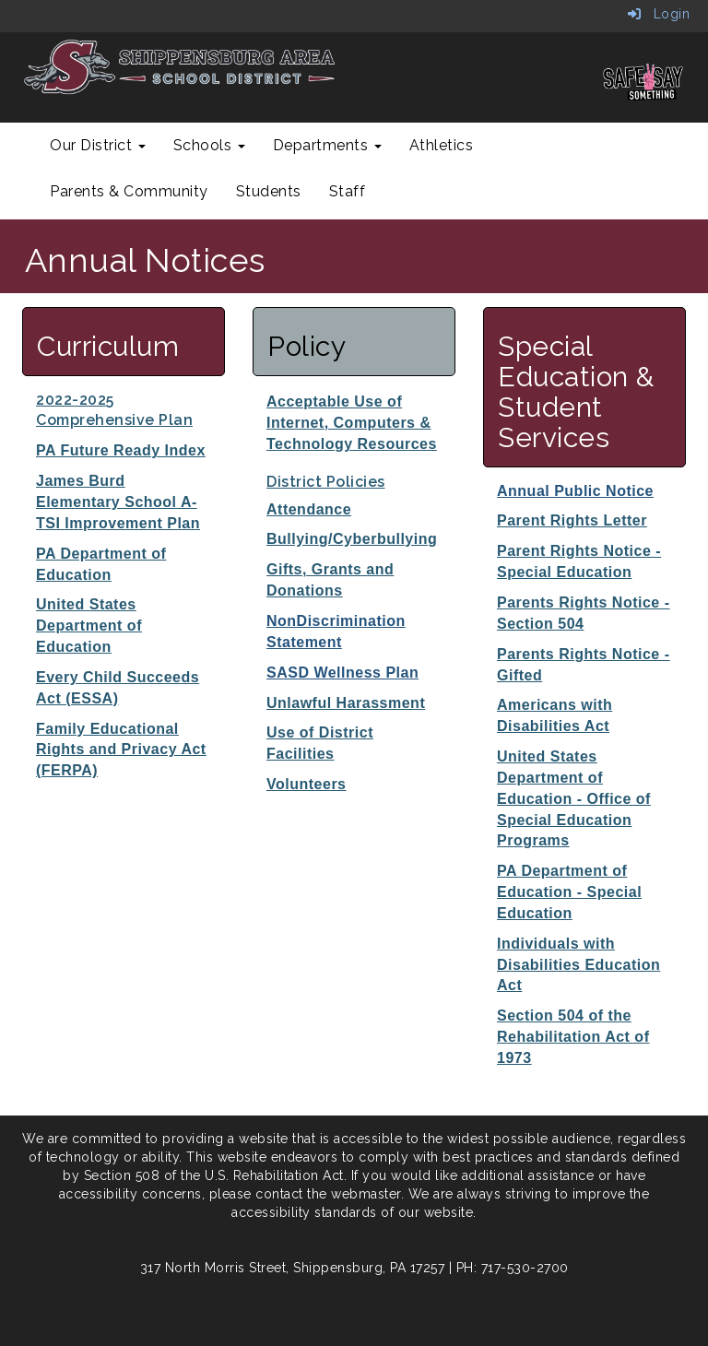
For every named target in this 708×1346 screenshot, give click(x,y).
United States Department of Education (89, 625)
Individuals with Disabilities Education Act (578, 965)
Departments (327, 145)
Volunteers (306, 784)
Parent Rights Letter (572, 520)
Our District (98, 145)
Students (268, 191)
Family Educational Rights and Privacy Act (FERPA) (121, 750)
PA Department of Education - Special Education (569, 892)
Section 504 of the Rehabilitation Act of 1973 (573, 1037)
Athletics (441, 145)
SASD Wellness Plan (342, 672)
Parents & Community (129, 191)
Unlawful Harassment (345, 703)
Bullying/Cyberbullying (351, 539)
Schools (209, 145)
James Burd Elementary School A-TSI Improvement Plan (118, 502)
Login (659, 13)
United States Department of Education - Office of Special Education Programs (574, 798)
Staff (347, 191)
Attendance (308, 509)
